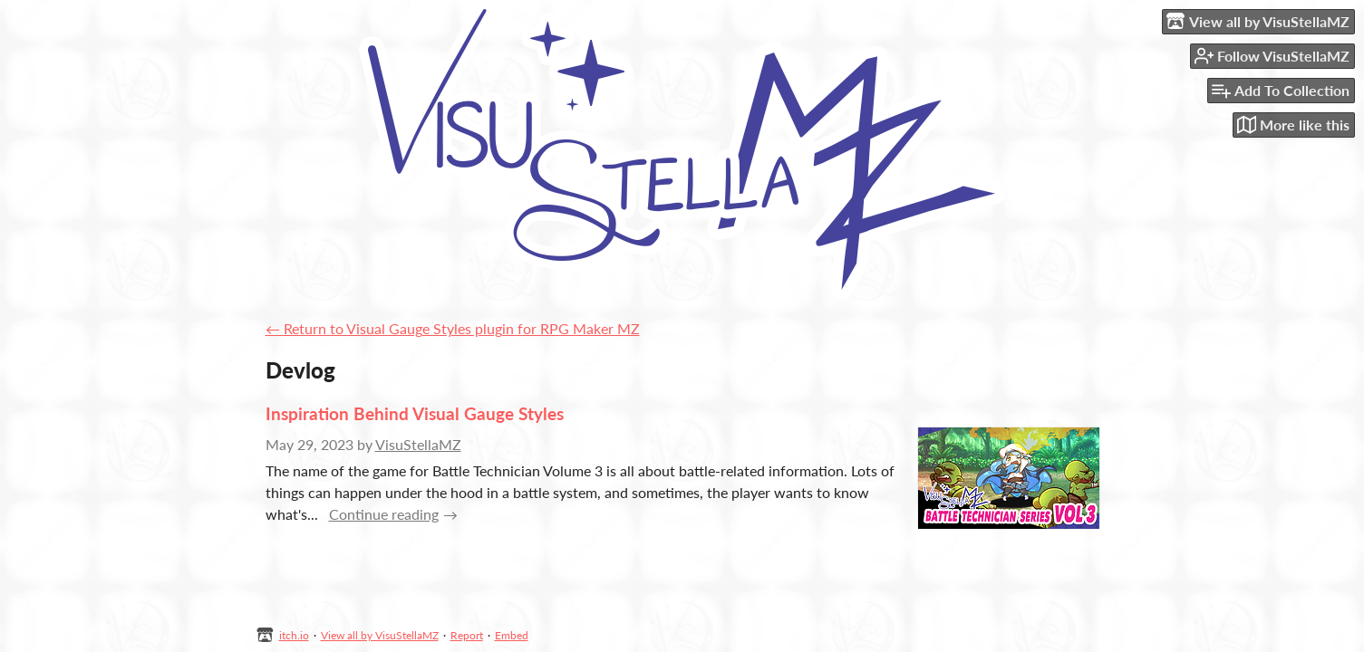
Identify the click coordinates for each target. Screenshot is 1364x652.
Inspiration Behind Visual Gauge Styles (415, 413)
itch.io (294, 635)
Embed (511, 635)
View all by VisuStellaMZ (380, 635)
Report (466, 635)
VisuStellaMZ (418, 444)
